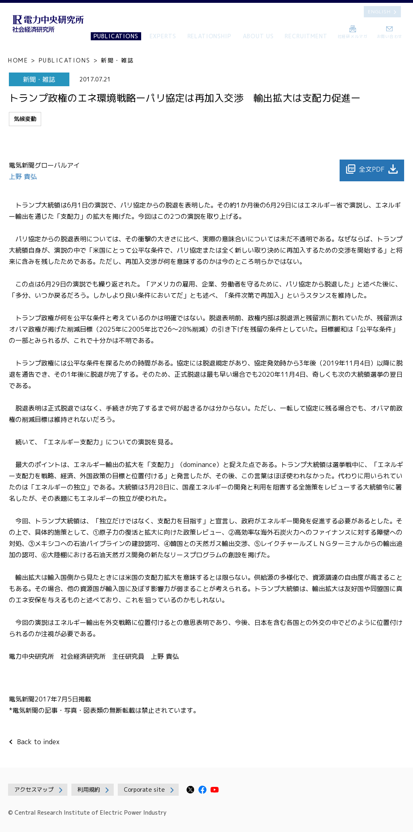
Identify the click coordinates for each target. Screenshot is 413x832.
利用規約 (88, 789)
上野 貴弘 (24, 176)
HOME (18, 60)
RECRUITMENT (306, 36)
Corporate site (144, 789)
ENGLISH (379, 11)
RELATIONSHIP (210, 36)
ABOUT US (258, 36)
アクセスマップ (34, 789)
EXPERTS (163, 36)
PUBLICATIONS (116, 36)
